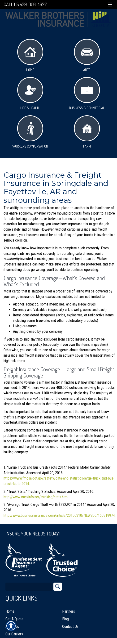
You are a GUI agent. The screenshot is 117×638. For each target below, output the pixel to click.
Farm (87, 131)
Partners (68, 611)
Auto (87, 55)
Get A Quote (14, 619)
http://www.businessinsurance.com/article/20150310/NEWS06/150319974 (59, 515)
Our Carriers (14, 634)
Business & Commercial (87, 93)
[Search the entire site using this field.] (29, 587)
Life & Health (30, 93)
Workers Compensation (30, 131)
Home (30, 55)
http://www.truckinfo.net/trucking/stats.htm (36, 497)
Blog (65, 619)
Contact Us (70, 626)
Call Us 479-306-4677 (25, 4)
